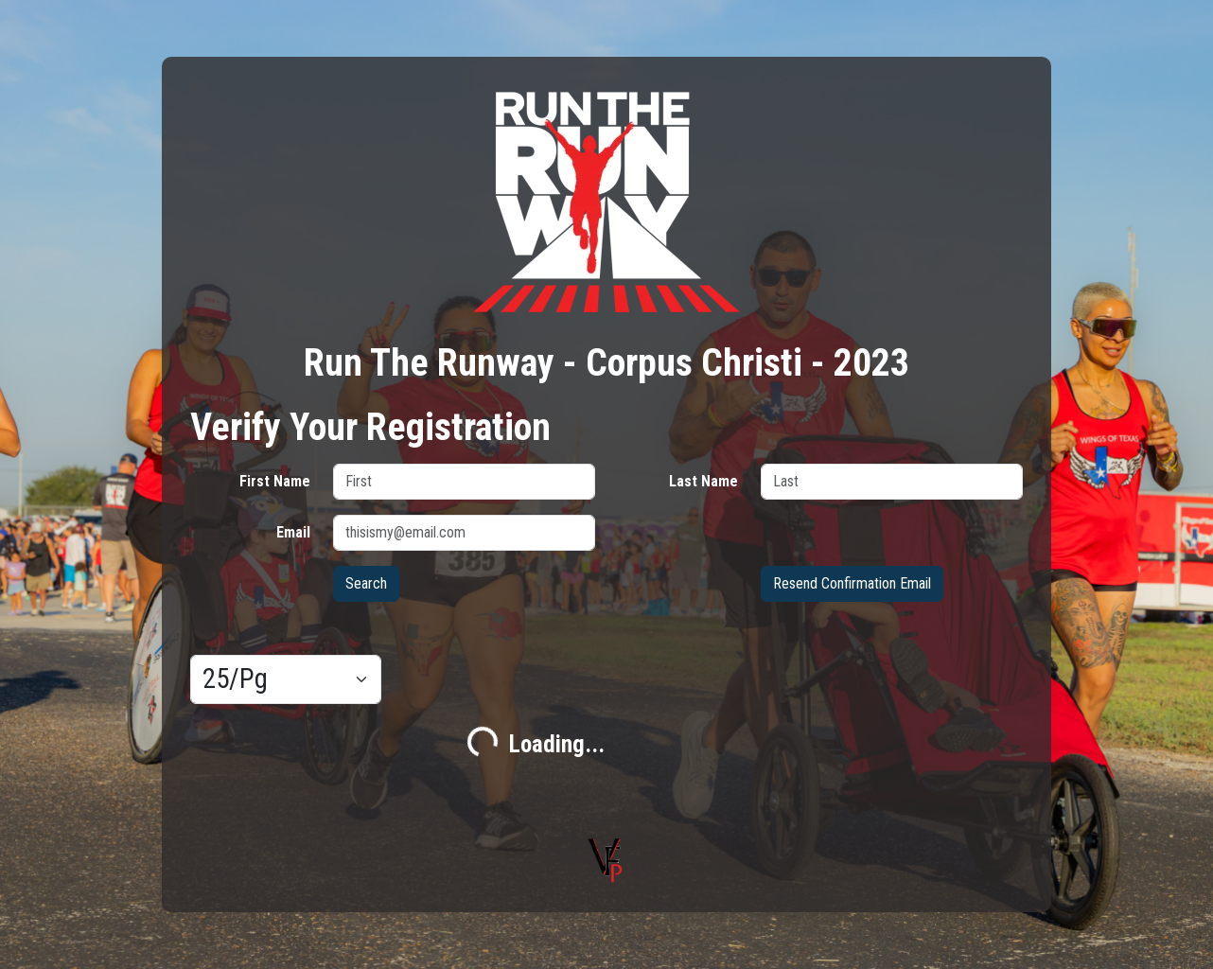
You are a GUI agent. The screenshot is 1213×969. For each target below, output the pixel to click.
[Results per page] (285, 679)
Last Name (703, 481)
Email (293, 532)
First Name (274, 481)
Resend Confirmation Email (852, 583)
